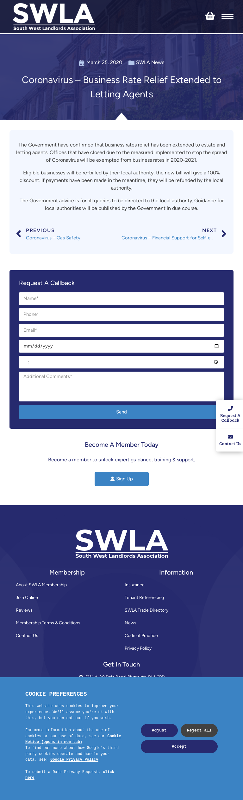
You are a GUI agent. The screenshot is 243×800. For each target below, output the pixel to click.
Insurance (135, 585)
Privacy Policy (138, 648)
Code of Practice (141, 635)
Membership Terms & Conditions (48, 623)
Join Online (27, 597)
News (130, 623)
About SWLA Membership (41, 585)
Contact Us (27, 635)
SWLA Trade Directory (146, 610)
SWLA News (150, 62)
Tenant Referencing (144, 597)
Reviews (24, 610)
